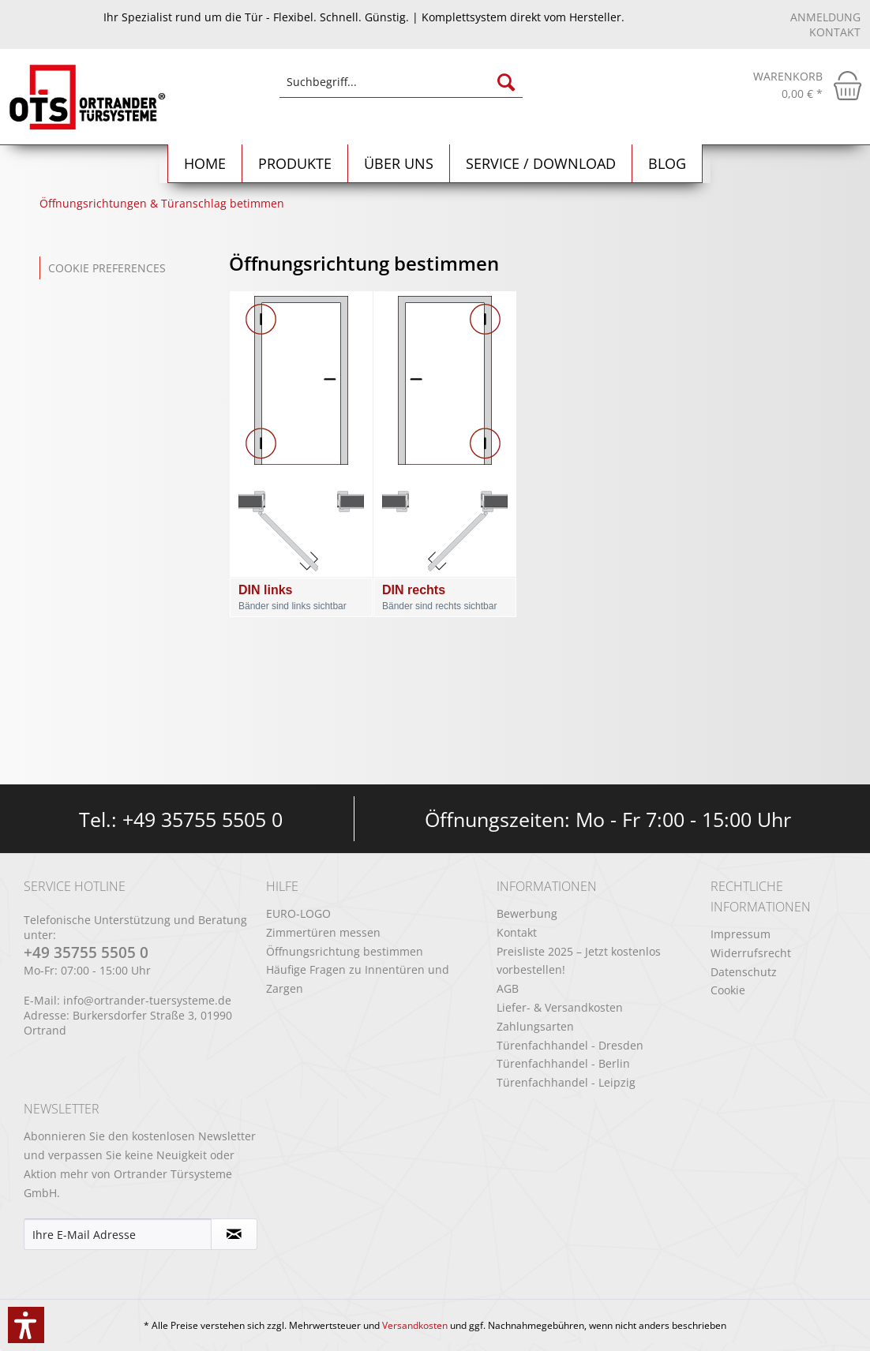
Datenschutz (744, 971)
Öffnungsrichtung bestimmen (344, 951)
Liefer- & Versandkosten (560, 1007)
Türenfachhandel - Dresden (570, 1045)
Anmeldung (825, 16)
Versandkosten (415, 1325)
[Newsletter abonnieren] (234, 1234)
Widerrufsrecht (751, 952)
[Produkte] (295, 163)
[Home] (205, 163)
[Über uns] (399, 163)
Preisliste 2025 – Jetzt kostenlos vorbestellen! (579, 961)
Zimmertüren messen (323, 932)
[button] (26, 1325)
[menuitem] (401, 89)
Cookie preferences (107, 267)
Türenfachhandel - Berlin (563, 1063)
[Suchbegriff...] (401, 82)
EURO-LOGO (298, 913)
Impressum (741, 933)
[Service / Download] (541, 163)
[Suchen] (506, 82)
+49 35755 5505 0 (202, 819)
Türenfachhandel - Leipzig (566, 1082)
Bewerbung (527, 913)
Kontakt (835, 31)
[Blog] (667, 163)
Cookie (728, 989)
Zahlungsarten (535, 1026)
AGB (508, 988)
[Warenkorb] (807, 85)
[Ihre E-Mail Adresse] (118, 1234)
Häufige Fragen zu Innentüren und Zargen (357, 979)
